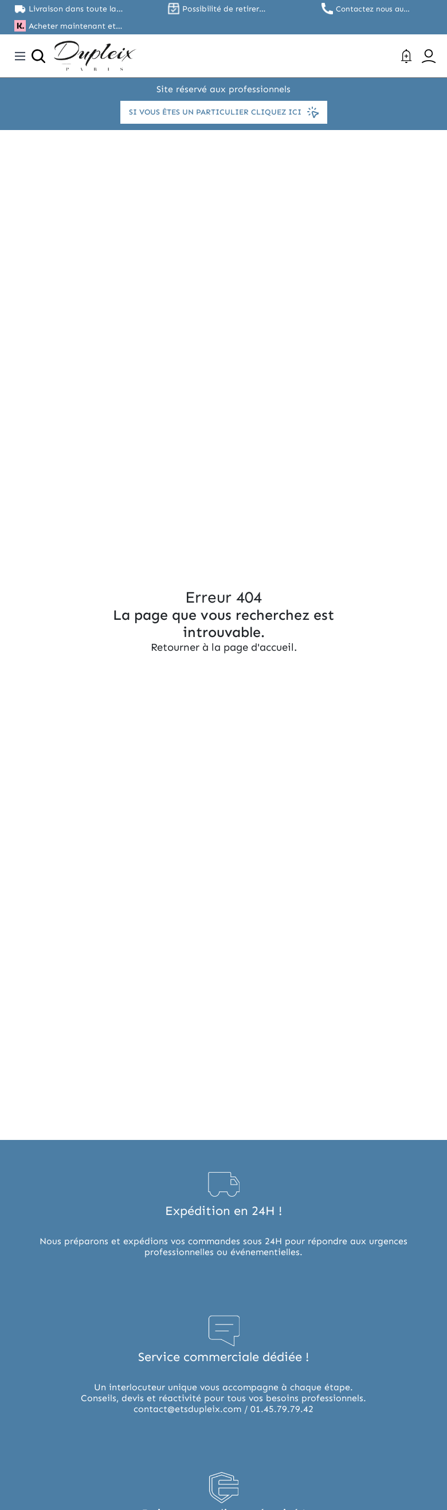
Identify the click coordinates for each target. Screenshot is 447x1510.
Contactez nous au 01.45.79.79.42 (372, 9)
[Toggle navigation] (20, 56)
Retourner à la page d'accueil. (223, 647)
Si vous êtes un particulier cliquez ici (223, 112)
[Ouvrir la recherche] (38, 56)
